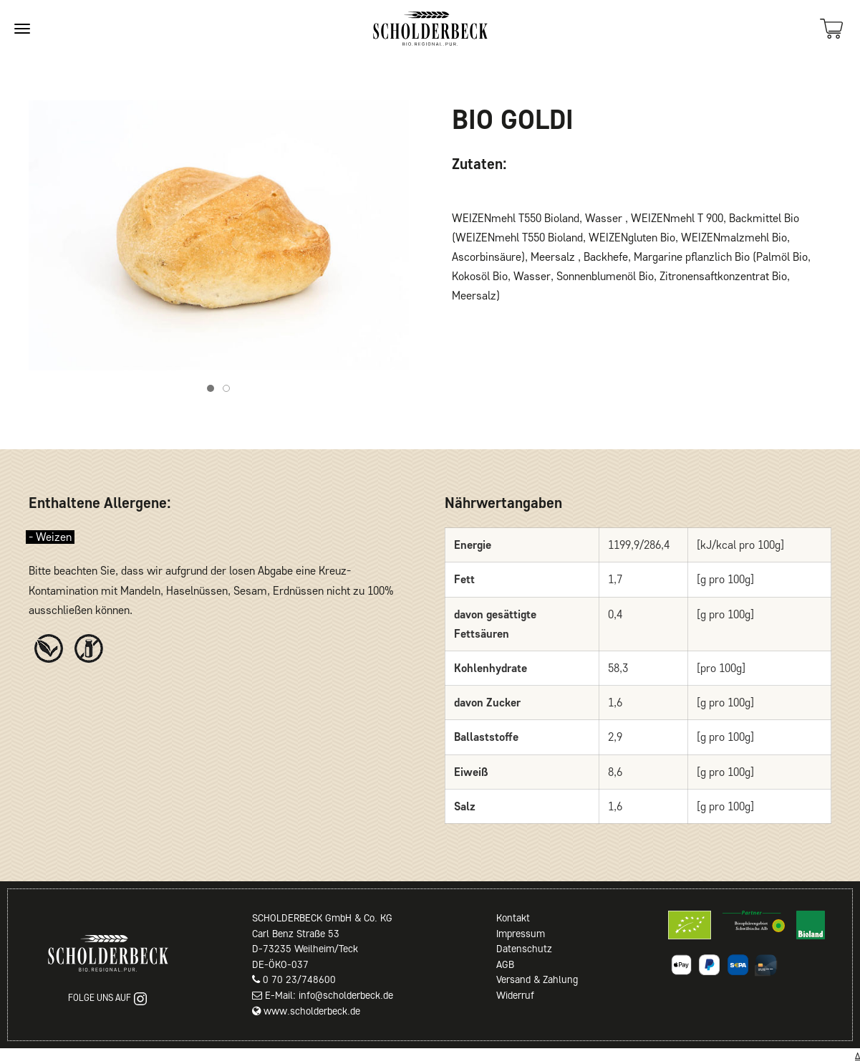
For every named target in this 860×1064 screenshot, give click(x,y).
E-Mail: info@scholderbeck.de (329, 995)
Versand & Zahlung (537, 979)
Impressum (520, 933)
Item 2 (229, 390)
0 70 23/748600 (299, 979)
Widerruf (515, 995)
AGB (505, 964)
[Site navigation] (22, 28)
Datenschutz (524, 948)
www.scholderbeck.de (312, 1011)
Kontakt (513, 917)
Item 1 (213, 390)
